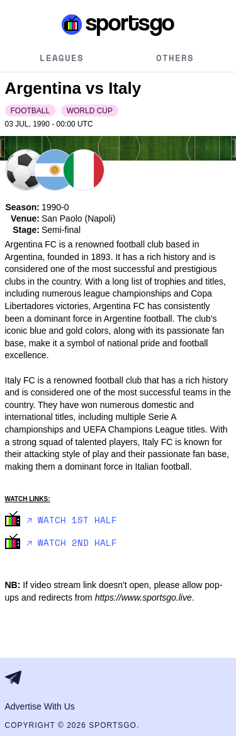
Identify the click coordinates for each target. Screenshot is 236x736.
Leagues (62, 57)
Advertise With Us (40, 706)
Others (175, 57)
